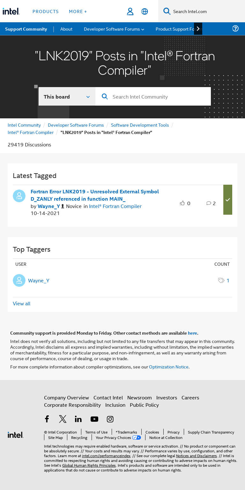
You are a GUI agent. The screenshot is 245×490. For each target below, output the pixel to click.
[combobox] (153, 96)
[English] (145, 11)
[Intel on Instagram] (110, 419)
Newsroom (139, 397)
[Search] (167, 11)
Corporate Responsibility (72, 404)
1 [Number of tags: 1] (228, 280)
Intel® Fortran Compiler (31, 132)
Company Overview (66, 397)
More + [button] (78, 11)
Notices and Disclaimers (196, 455)
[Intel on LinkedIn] (78, 419)
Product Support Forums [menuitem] (180, 28)
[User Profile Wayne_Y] (19, 195)
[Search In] (67, 96)
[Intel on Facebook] (46, 419)
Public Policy (144, 404)
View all (21, 303)
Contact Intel (108, 397)
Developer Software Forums (76, 124)
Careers (190, 397)
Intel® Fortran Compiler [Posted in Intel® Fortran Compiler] (115, 206)
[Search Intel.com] (208, 11)
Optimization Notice (169, 366)
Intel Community (24, 124)
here (192, 332)
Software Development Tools (140, 124)
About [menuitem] (66, 28)
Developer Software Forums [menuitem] (112, 28)
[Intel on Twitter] (62, 419)
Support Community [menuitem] (26, 28)
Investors (166, 397)
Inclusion (115, 404)
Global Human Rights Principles (89, 465)
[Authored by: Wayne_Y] (51, 206)
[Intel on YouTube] (94, 419)
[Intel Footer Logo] (16, 434)
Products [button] (46, 11)
